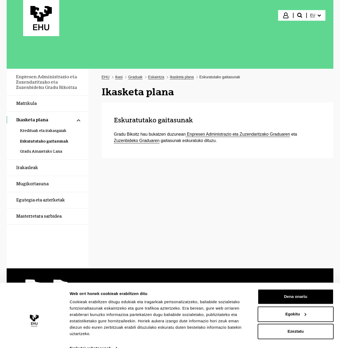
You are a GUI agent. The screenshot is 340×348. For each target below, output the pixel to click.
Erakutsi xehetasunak (90, 337)
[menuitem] (315, 15)
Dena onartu (295, 285)
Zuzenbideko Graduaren (137, 140)
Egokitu (295, 303)
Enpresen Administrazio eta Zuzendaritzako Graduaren (238, 134)
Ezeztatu (296, 320)
